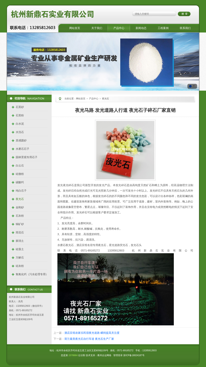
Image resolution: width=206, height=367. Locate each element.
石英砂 (20, 107)
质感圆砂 (21, 140)
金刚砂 (20, 207)
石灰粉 (20, 215)
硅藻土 (20, 249)
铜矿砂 (20, 224)
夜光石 (20, 199)
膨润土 (20, 240)
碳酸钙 (20, 182)
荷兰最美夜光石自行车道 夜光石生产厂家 (89, 338)
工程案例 (163, 28)
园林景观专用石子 (26, 157)
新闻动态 (141, 28)
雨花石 (20, 232)
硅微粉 (20, 173)
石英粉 (20, 115)
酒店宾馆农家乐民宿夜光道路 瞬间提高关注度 (91, 332)
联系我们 (185, 28)
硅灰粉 (20, 265)
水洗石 (20, 132)
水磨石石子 (22, 148)
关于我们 (96, 28)
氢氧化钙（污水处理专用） (32, 274)
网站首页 (74, 28)
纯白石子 (21, 190)
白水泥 (20, 123)
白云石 (20, 165)
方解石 (20, 257)
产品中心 (118, 28)
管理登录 (118, 355)
